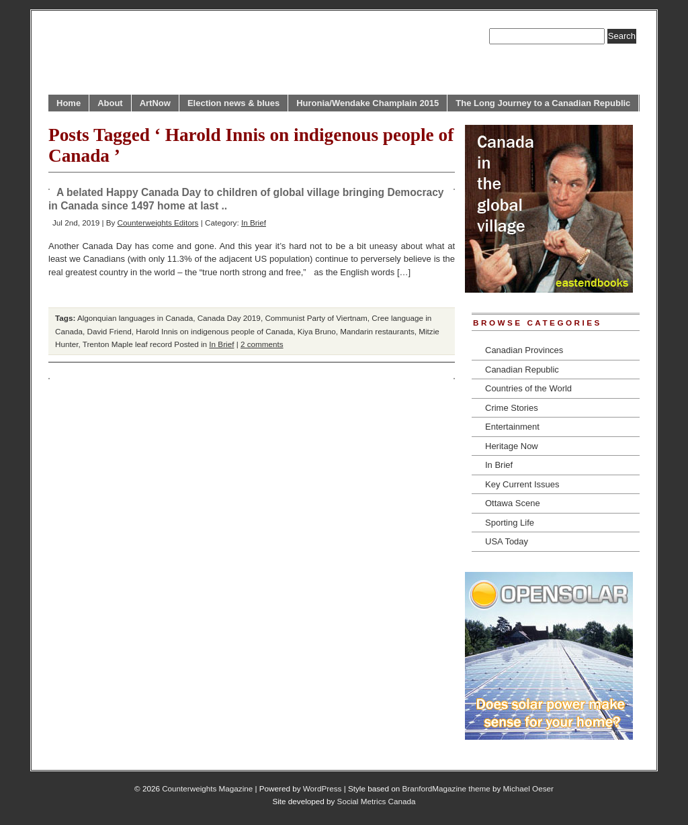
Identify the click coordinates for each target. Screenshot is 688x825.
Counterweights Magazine (207, 788)
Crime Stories (511, 408)
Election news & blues (233, 103)
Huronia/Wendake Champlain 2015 (367, 103)
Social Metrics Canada (376, 801)
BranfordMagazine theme (446, 788)
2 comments (262, 344)
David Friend (109, 331)
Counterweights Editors (158, 222)
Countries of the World (528, 388)
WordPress (322, 788)
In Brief (253, 222)
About (110, 103)
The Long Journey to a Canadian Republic (543, 103)
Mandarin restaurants (377, 331)
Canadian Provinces (524, 350)
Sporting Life (509, 523)
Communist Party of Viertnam (316, 317)
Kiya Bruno (317, 331)
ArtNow (155, 103)
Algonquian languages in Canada (135, 317)
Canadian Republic (522, 370)
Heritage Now (511, 446)
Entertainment (512, 427)
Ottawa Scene (512, 503)
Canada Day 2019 (229, 317)
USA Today (506, 541)
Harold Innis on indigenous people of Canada (214, 331)
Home (68, 103)
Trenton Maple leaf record (127, 344)
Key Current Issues (522, 484)
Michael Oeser (528, 788)
